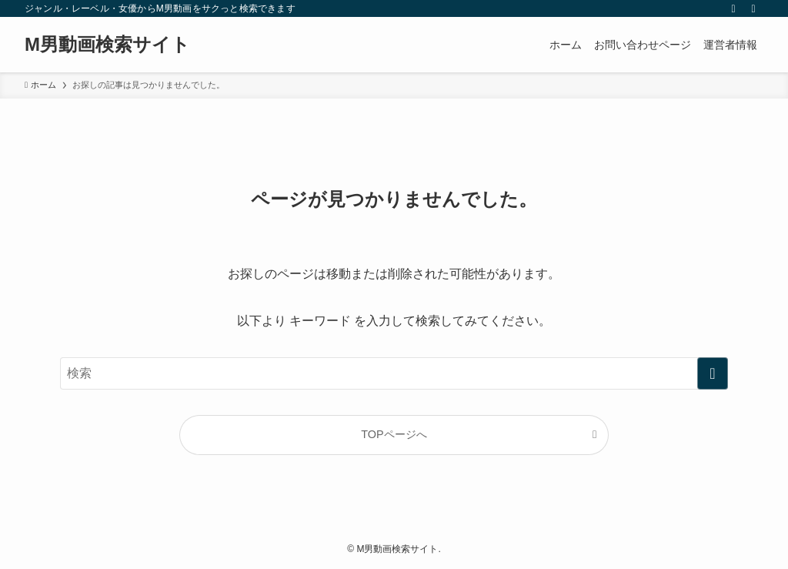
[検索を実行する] (712, 373)
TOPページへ (393, 434)
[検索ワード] (394, 373)
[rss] (733, 8)
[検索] (753, 8)
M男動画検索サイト (107, 44)
